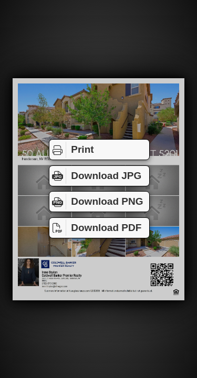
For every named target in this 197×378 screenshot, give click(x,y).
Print (71, 150)
